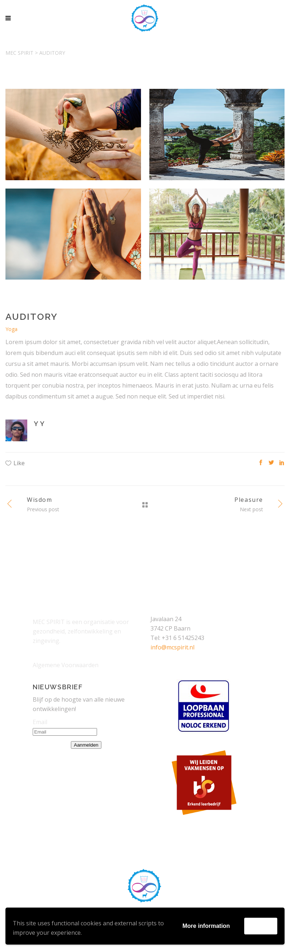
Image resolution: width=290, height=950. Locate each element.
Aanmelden (86, 745)
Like (19, 463)
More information (206, 926)
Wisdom (39, 500)
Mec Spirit (19, 52)
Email (40, 722)
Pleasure (248, 500)
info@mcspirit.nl (172, 647)
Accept (260, 926)
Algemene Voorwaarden (65, 665)
